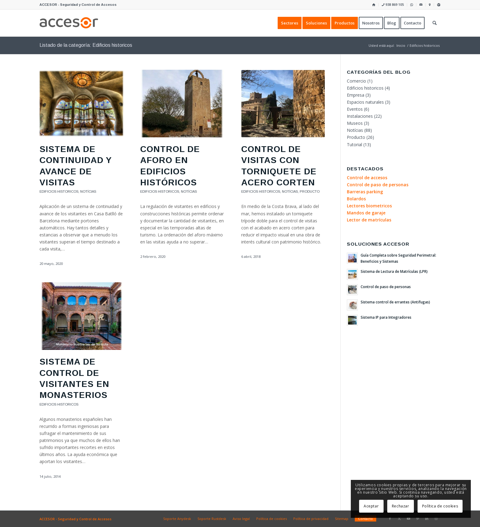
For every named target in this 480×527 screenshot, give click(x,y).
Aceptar (371, 506)
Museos (355, 123)
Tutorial (354, 144)
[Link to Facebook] (390, 518)
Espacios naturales (365, 102)
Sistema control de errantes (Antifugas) (395, 301)
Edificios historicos (58, 191)
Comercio (356, 81)
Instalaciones (360, 116)
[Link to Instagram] (436, 518)
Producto (310, 191)
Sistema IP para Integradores (386, 317)
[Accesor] (68, 22)
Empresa (355, 95)
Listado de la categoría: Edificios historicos (85, 45)
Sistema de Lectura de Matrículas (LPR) (394, 271)
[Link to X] (399, 518)
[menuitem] (374, 4)
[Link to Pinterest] (417, 518)
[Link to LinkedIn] (426, 518)
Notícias (88, 191)
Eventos (355, 109)
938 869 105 (393, 4)
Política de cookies (440, 506)
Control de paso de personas (386, 286)
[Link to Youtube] (408, 518)
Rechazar (400, 506)
